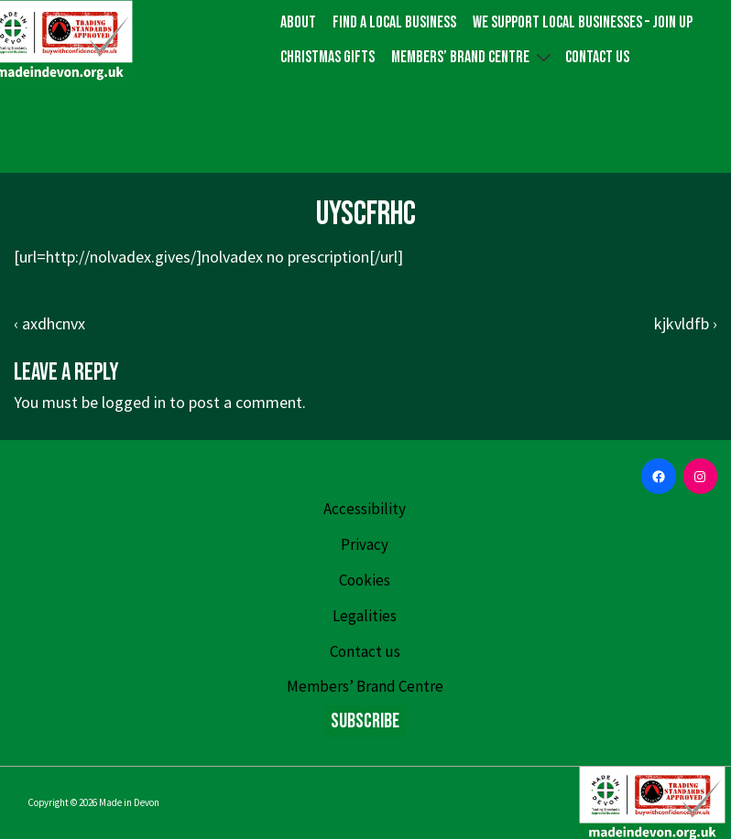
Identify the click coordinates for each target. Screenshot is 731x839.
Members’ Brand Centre (473, 56)
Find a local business (394, 22)
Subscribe (365, 721)
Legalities (365, 616)
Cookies (364, 580)
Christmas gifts (327, 57)
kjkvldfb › (685, 323)
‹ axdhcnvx (49, 323)
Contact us (597, 57)
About (298, 22)
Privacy (364, 544)
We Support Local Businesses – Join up (583, 22)
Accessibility (364, 509)
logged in (134, 402)
